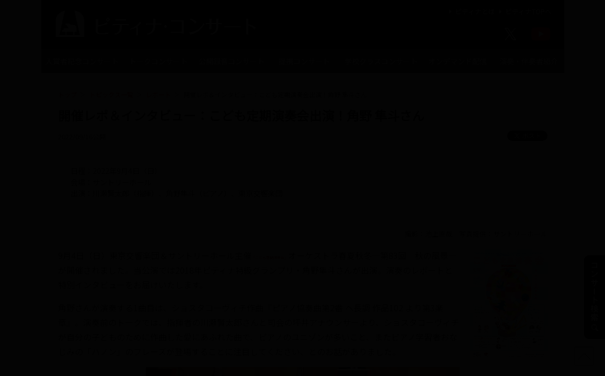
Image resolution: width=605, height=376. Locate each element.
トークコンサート (158, 61)
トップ (67, 94)
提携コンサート (304, 61)
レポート (158, 94)
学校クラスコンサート (381, 61)
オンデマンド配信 (457, 61)
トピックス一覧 (111, 94)
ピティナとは (471, 11)
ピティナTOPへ (524, 11)
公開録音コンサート (232, 61)
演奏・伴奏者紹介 (528, 61)
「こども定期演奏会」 (293, 255)
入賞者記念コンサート (82, 61)
